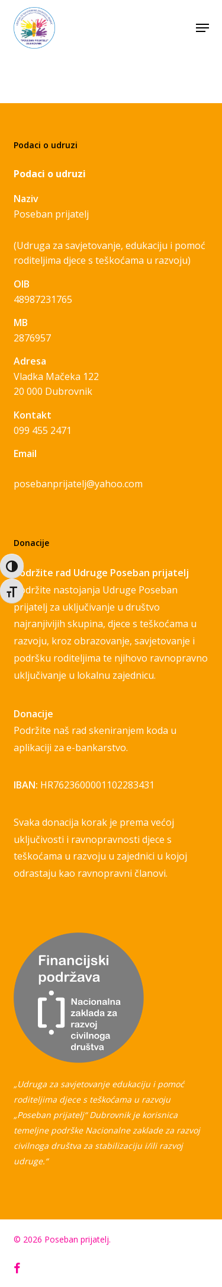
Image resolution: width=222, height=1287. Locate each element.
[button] (202, 28)
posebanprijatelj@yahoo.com (78, 483)
